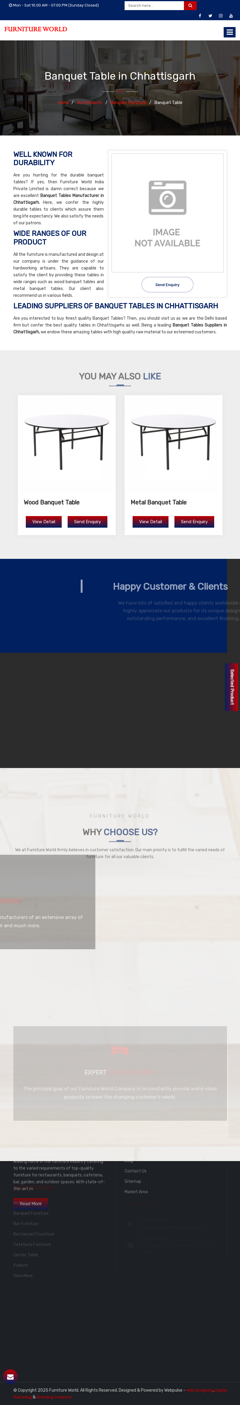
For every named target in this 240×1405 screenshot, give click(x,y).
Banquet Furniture (129, 102)
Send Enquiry (167, 283)
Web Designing (199, 1390)
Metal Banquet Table (159, 502)
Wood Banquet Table (52, 502)
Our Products (90, 102)
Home (63, 102)
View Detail (43, 521)
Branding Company (53, 1397)
